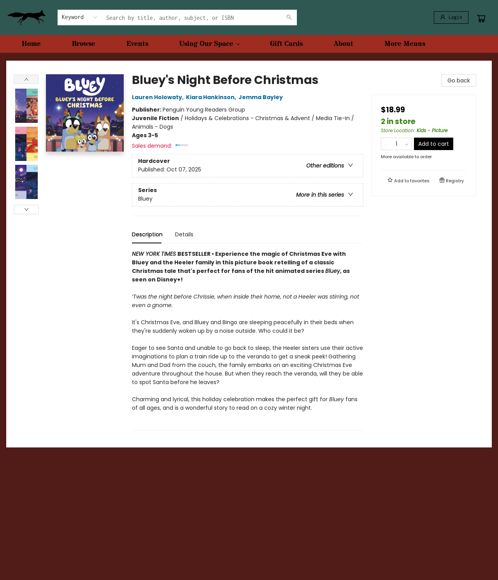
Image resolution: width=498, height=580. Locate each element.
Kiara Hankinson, (212, 97)
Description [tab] (147, 234)
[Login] (451, 17)
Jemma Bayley (261, 97)
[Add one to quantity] (407, 144)
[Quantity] (396, 144)
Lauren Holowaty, (159, 97)
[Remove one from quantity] (386, 144)
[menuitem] (31, 44)
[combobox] (80, 17)
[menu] (249, 44)
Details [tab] (184, 234)
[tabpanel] (247, 340)
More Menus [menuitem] (404, 44)
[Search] (289, 17)
